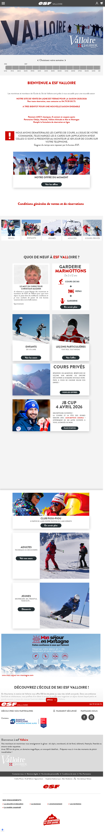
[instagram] (91, 717)
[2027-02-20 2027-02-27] (76, 68)
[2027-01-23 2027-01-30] (49, 68)
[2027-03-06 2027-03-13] (90, 68)
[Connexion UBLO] (2, 829)
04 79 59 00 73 (96, 704)
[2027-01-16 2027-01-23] (42, 68)
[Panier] (101, 3)
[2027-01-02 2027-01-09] (29, 68)
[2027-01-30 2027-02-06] (56, 68)
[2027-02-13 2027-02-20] (69, 68)
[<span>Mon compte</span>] (96, 3)
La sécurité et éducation (13, 804)
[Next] (65, 60)
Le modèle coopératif (12, 807)
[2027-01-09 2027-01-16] (36, 68)
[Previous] (38, 60)
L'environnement (55, 804)
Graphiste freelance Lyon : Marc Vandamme (59, 779)
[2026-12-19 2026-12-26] (15, 68)
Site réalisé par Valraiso (84, 779)
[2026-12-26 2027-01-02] (22, 68)
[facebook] (84, 717)
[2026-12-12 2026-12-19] (8, 68)
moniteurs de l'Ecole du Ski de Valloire (37, 93)
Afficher (51, 700)
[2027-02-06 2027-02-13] (63, 68)
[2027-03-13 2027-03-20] (96, 68)
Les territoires (75, 804)
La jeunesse (36, 804)
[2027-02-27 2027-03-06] (83, 68)
